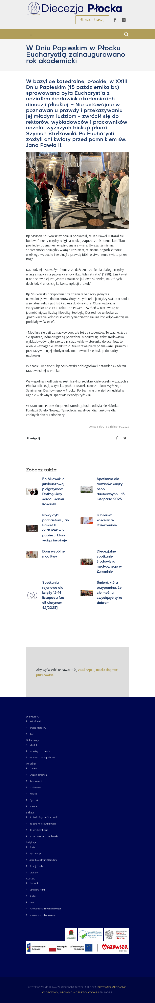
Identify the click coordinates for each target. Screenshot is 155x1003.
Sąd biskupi (35, 853)
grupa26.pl (106, 992)
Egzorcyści (34, 800)
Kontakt (30, 878)
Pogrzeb (33, 793)
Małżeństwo (35, 787)
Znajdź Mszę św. (37, 727)
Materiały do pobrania (39, 751)
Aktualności (35, 721)
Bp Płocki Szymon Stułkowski (43, 817)
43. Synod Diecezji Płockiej (42, 757)
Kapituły (33, 872)
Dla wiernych (33, 716)
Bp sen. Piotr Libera (38, 829)
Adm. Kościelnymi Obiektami (43, 859)
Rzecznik (33, 883)
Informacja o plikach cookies (42, 914)
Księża (32, 902)
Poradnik (31, 763)
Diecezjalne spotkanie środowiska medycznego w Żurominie (109, 561)
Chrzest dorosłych (38, 774)
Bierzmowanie (36, 780)
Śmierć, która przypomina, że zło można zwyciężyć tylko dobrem (109, 593)
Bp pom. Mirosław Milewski (42, 823)
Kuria (32, 847)
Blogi (31, 733)
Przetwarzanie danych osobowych (45, 908)
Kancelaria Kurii (37, 889)
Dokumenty (32, 740)
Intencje (33, 806)
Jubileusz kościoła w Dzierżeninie (107, 520)
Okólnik (33, 744)
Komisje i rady (36, 866)
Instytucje (31, 842)
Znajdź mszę (92, 19)
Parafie (32, 895)
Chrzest (33, 768)
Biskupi (30, 812)
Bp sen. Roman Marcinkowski (43, 836)
